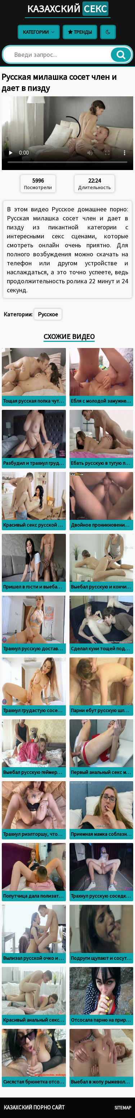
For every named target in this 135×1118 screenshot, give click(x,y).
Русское (48, 314)
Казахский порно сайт (34, 1107)
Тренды (80, 32)
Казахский (67, 8)
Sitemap (122, 1108)
